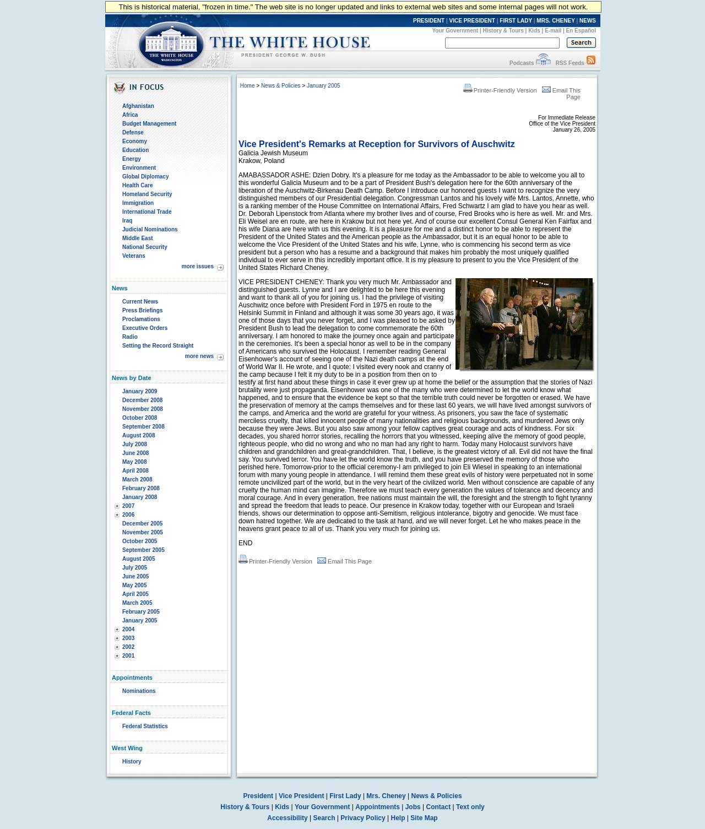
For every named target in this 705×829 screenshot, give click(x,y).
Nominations (139, 691)
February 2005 (141, 612)
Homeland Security (147, 194)
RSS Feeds (570, 63)
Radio (130, 337)
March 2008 (137, 479)
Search (324, 818)
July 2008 (134, 444)
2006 (128, 515)
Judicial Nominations (150, 229)
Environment (139, 168)
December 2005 (142, 524)
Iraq (127, 221)
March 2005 (137, 603)
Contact (438, 807)
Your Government (455, 31)
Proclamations (141, 319)
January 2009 (139, 391)
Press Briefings (142, 310)
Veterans (133, 256)
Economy (134, 141)
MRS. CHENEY (555, 21)
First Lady (345, 796)
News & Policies (281, 86)
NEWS (587, 21)
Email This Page (344, 561)
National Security (144, 247)
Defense (133, 132)
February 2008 (141, 488)
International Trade (146, 212)
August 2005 (138, 559)
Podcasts (521, 63)
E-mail (553, 31)
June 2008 (135, 453)
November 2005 (142, 532)
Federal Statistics (145, 726)
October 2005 (139, 541)
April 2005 (135, 594)
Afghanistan (138, 106)
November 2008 (142, 409)
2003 (128, 638)
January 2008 (139, 497)
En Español (581, 31)
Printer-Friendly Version (500, 90)
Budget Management (149, 124)
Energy (131, 159)
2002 (128, 647)
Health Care (137, 185)
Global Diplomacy (145, 177)
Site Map (423, 818)
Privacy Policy (362, 818)
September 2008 (143, 427)
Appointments (377, 807)
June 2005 (135, 576)
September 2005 (143, 550)
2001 (128, 656)
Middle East (137, 238)
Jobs (413, 807)
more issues (198, 266)
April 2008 (135, 471)
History (131, 761)
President (258, 796)
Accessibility (287, 818)
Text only (470, 807)
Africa (130, 115)
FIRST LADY (516, 21)
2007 (128, 506)
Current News (140, 302)
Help (398, 818)
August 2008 (138, 435)
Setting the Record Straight (157, 346)
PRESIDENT (428, 21)
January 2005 (139, 620)
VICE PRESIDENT (472, 21)
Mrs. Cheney (385, 796)
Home (247, 86)
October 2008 (139, 418)
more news (199, 356)
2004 (128, 629)
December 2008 (142, 400)
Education (135, 150)
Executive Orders (144, 328)
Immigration (138, 203)
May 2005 (134, 585)
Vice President (301, 796)
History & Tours (503, 31)
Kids (534, 31)
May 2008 (134, 462)
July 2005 (134, 568)
